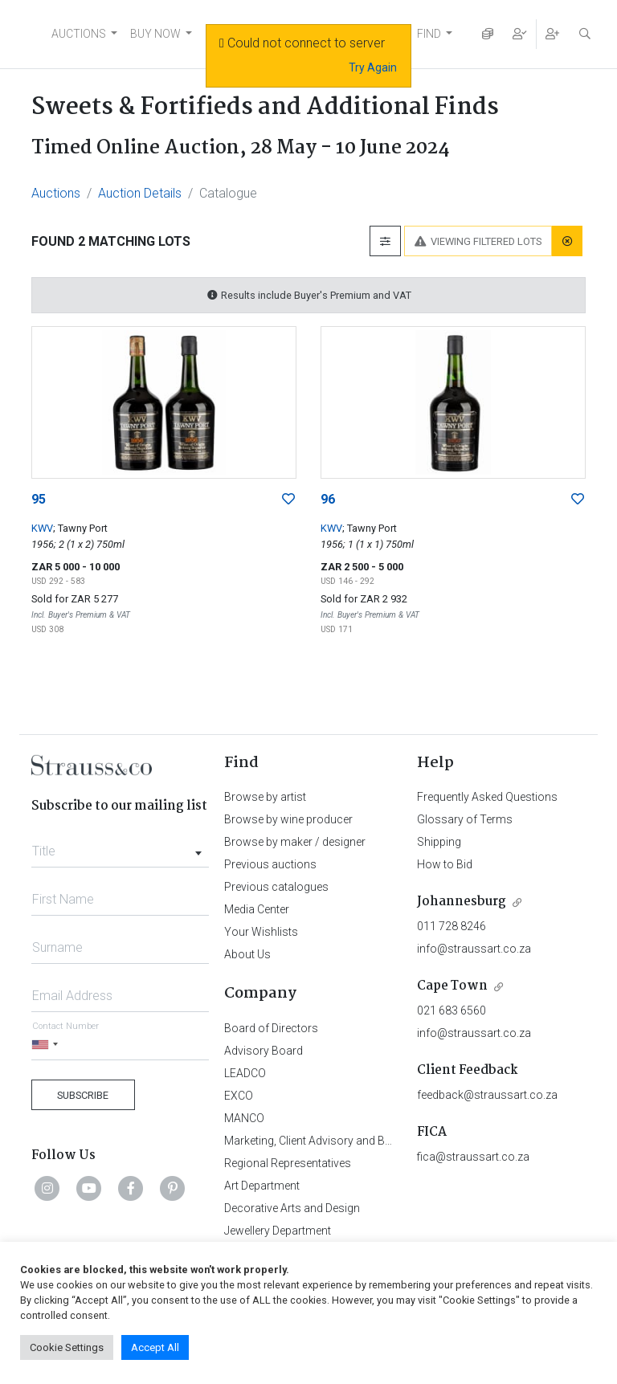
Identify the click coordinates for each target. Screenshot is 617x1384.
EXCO (238, 1095)
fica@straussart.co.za (473, 1156)
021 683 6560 (451, 1010)
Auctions (55, 193)
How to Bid (444, 864)
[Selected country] (47, 1044)
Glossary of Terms (465, 819)
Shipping (439, 841)
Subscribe (82, 1095)
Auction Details (140, 193)
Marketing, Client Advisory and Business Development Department (389, 1140)
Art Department (262, 1185)
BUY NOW (155, 33)
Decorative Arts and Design (292, 1208)
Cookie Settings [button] (67, 1347)
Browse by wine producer (288, 819)
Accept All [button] (155, 1347)
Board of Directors (271, 1028)
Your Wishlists (261, 931)
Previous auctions (270, 864)
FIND (429, 33)
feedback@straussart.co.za (487, 1094)
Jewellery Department (277, 1230)
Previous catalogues (276, 886)
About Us (247, 954)
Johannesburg (461, 902)
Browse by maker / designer (295, 841)
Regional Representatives (287, 1163)
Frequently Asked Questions (487, 796)
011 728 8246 (451, 926)
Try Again (373, 67)
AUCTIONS (78, 33)
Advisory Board (263, 1050)
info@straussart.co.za (474, 948)
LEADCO (245, 1073)
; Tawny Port (80, 528)
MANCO (244, 1118)
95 (38, 499)
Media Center (256, 909)
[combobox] (120, 847)
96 (328, 499)
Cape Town (452, 986)
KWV (42, 528)
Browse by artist (265, 796)
